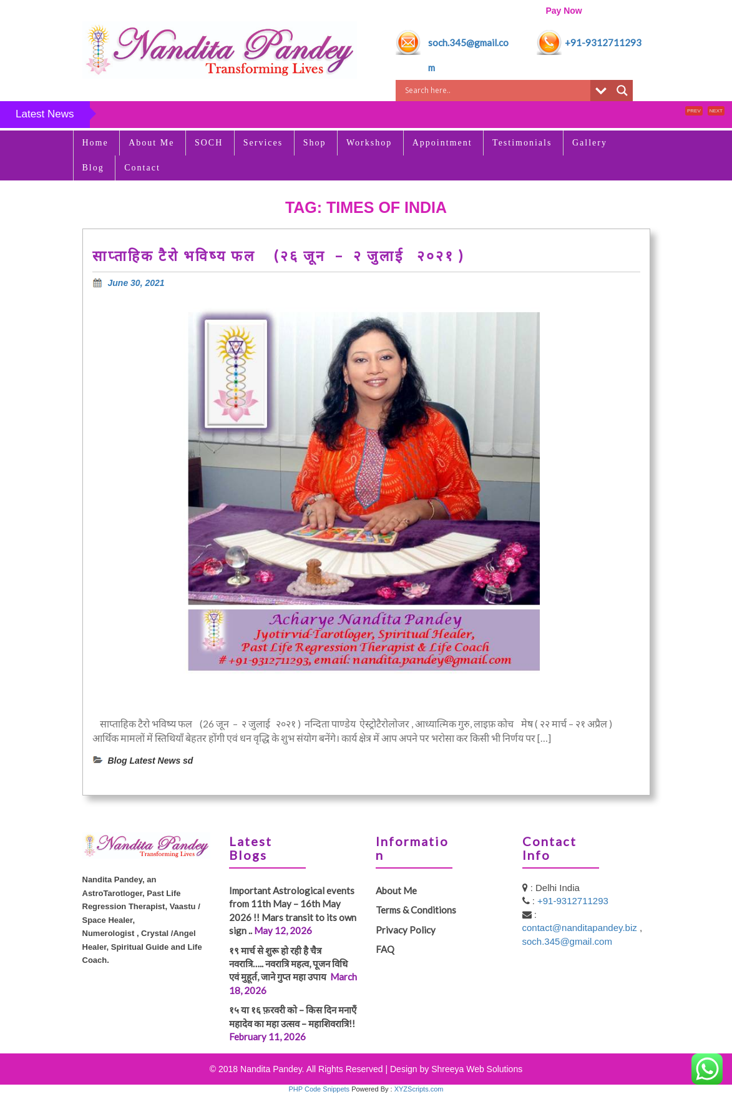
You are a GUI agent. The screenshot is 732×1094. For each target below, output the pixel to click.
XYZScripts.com (419, 1089)
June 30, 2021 (136, 283)
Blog (93, 167)
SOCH (209, 142)
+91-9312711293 (603, 42)
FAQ (385, 949)
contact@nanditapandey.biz (581, 927)
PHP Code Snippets (318, 1089)
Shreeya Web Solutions (476, 1069)
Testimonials (522, 142)
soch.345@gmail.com (567, 941)
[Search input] (496, 90)
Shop (314, 142)
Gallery (589, 142)
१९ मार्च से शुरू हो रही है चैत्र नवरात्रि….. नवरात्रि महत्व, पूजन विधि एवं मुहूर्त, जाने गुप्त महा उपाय (288, 964)
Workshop (369, 142)
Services (263, 142)
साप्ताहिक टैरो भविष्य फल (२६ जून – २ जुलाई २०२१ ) (280, 255)
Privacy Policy (406, 929)
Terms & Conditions (416, 909)
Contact (142, 167)
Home (95, 142)
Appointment (442, 142)
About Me (151, 142)
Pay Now (563, 11)
